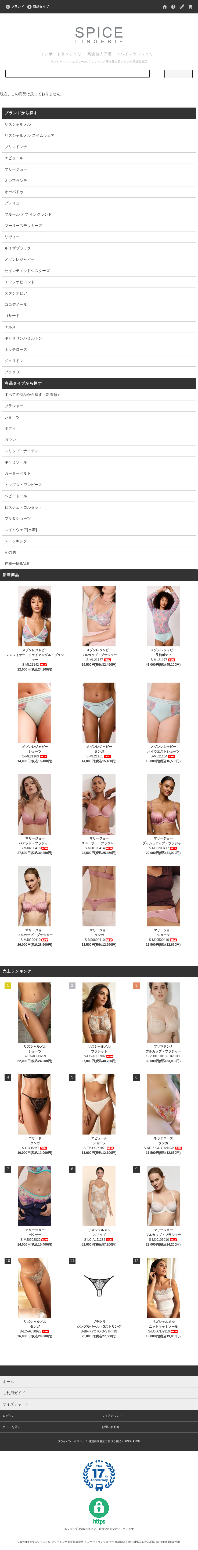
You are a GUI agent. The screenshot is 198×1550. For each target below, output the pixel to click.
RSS (128, 1441)
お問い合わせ (111, 1426)
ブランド (14, 6)
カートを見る (11, 1426)
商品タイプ (38, 6)
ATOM (136, 1441)
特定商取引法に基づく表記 (105, 1441)
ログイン (9, 1415)
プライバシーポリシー (71, 1441)
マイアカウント (112, 1415)
